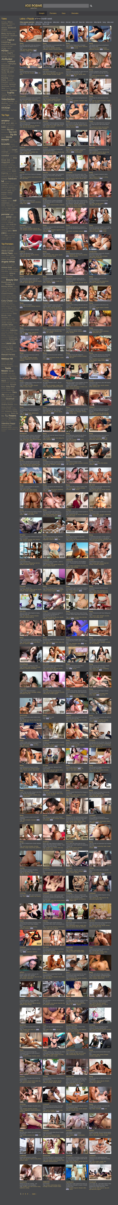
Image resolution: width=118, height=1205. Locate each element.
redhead (4, 219)
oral (9, 209)
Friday (12, 311)
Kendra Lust (12, 337)
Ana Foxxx (11, 259)
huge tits (4, 185)
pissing (16, 212)
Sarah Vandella (6, 397)
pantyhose (29, 951)
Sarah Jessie (9, 395)
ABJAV (3, 25)
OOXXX (4, 74)
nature (16, 205)
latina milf (75, 22)
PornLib (10, 80)
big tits (13, 134)
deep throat (50, 100)
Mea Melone (13, 356)
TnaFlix (10, 92)
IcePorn (4, 57)
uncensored (11, 235)
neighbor (31, 334)
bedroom (48, 152)
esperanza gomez (71, 926)
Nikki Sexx (4, 375)
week (49, 18)
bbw (8, 127)
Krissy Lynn (13, 339)
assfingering (31, 563)
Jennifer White (7, 325)
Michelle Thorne (6, 361)
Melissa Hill (7, 358)
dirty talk (84, 617)
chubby (9, 146)
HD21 (9, 48)
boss (56, 1110)
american (13, 121)
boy (103, 127)
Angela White (8, 261)
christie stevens (57, 1082)
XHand (11, 103)
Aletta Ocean (10, 249)
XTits (8, 105)
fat (7, 169)
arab (98, 668)
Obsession (4, 376)
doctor (80, 46)
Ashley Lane (4, 273)
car (98, 281)
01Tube (4, 22)
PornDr (4, 76)
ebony (11, 164)
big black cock (54, 73)
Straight (41, 13)
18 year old (4, 118)
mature (4, 201)
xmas (95, 77)
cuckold (11, 152)
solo (3, 226)
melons (9, 201)
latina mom (89, 22)
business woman (37, 229)
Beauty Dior (12, 280)
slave (101, 695)
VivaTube (10, 101)
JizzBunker (6, 59)
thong (67, 332)
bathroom (80, 204)
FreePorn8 (5, 44)
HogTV (10, 53)
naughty (3, 207)
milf (14, 200)
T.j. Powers (10, 415)
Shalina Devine (7, 404)
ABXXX (4, 28)
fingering (4, 173)
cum (16, 152)
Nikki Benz (11, 373)
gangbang (8, 175)
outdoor (7, 210)
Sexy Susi (10, 402)
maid (100, 822)
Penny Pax (5, 379)
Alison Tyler (10, 255)
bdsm (12, 127)
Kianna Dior (4, 339)
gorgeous (22, 668)
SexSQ (12, 86)
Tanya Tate (4, 418)
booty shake (9, 142)
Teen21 (3, 93)
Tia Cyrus (4, 420)
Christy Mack (5, 298)
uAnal (14, 95)
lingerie (3, 194)
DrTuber (4, 38)
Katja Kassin (10, 335)
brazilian (99, 438)
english (68, 979)
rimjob (14, 219)
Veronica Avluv (6, 427)
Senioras (12, 84)
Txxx (10, 95)
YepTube (13, 110)
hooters (12, 183)
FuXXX (13, 44)
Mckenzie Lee (5, 356)
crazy (54, 618)
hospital (68, 48)
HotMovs (12, 55)
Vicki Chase (12, 429)
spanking (8, 226)
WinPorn (4, 103)
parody (76, 48)
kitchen (85, 254)
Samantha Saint (6, 392)
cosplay (50, 618)
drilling (106, 177)
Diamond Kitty (11, 304)
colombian (38, 24)
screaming (4, 222)
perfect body (99, 439)
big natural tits (5, 135)
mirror (71, 1189)
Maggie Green (8, 352)
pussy (8, 217)
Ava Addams (7, 276)
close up (14, 146)
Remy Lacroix (5, 384)
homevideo (5, 183)
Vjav (16, 101)
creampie (4, 152)
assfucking (11, 125)
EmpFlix (4, 40)
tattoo (10, 231)
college (3, 148)
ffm (63, 438)
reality (14, 217)
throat (9, 233)
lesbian (4, 193)
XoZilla (3, 105)
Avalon (3, 280)
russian (14, 221)
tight (12, 233)
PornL (3, 80)
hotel (31, 50)
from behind (34, 359)
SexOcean (5, 86)
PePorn (10, 74)
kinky (9, 189)
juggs (5, 189)
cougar (3, 150)
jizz (2, 189)
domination (46, 102)
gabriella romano (97, 1006)
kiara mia (81, 22)
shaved (10, 222)
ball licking (72, 925)
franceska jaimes (53, 1161)
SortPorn (13, 90)
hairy (16, 176)
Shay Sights (9, 406)
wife (7, 239)
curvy (7, 158)
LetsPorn (4, 64)
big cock (13, 132)
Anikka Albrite (10, 265)
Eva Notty (15, 310)
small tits (12, 224)
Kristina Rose (5, 341)
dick (8, 160)
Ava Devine (11, 277)
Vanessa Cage (6, 425)
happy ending (101, 360)
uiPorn (3, 97)
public (3, 217)
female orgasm (98, 128)
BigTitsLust (11, 34)
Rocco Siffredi (5, 388)
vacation (72, 332)
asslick (30, 100)
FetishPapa (6, 42)
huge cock (48, 643)
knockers (4, 190)
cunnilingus (13, 156)
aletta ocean (26, 589)
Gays (63, 13)
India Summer (6, 316)
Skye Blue (9, 409)
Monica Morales (6, 364)
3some (11, 118)
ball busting (77, 950)
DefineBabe (5, 36)
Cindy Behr (13, 298)
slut (7, 224)
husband (10, 185)
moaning (12, 203)
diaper (54, 793)
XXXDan (5, 107)
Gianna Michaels (6, 313)
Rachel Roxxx (11, 381)
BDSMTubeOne (6, 31)
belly (100, 897)
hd (2, 181)
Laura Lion (11, 343)
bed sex (25, 49)
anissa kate (26, 439)
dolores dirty (101, 978)
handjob (4, 179)
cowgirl (14, 150)
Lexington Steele (7, 347)
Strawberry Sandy (11, 411)
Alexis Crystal (7, 251)
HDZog (3, 53)
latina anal (110, 22)
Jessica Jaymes (6, 326)
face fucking (11, 165)
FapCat (10, 40)
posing (76, 256)
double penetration (35, 1110)
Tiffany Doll (11, 420)
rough (9, 221)
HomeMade (5, 55)
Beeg (3, 33)
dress (24, 466)
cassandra (92, 1004)
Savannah (10, 399)
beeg (104, 22)
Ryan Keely (10, 390)
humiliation (92, 822)
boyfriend (91, 49)
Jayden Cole (11, 321)
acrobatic (48, 99)
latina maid (45, 24)
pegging (79, 1004)
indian (15, 185)
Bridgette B (10, 284)
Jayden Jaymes (6, 323)
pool (100, 332)
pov (12, 214)
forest (44, 359)
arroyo (94, 48)
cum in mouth (5, 153)
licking (10, 193)
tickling (39, 896)
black (3, 137)
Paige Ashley (12, 376)
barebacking (49, 589)
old (6, 208)
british (15, 142)
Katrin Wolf (4, 337)
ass (12, 123)
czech (70, 464)
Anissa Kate (6, 267)
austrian (99, 1029)
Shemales (74, 13)
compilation (9, 148)
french (10, 173)
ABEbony (12, 24)
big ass (10, 129)
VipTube (4, 101)
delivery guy (35, 413)
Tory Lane (8, 421)
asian (8, 123)
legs (13, 190)
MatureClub (5, 66)
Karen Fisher (9, 334)
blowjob (5, 139)
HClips (3, 48)
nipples (9, 207)
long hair (9, 194)
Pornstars (53, 13)
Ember (10, 308)
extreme (91, 178)
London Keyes (6, 351)
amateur (5, 120)
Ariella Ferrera (13, 269)
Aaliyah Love (5, 247)
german (14, 175)
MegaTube (5, 70)
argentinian (72, 254)
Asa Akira (4, 271)
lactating (47, 820)
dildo (12, 160)
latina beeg (39, 22)
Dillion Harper (5, 306)
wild (10, 239)
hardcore (12, 178)
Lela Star (4, 345)
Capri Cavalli (5, 290)
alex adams (76, 386)
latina (9, 191)
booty (3, 142)
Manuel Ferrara (8, 355)
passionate (4, 212)
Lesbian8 (11, 61)
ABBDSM (4, 24)
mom (3, 205)
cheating (3, 146)
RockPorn (4, 84)
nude (13, 207)
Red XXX (13, 382)
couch (54, 256)
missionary (5, 203)
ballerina (84, 1029)
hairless (68, 75)
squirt (13, 226)
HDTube (12, 51)
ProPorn (11, 82)
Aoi (6, 269)
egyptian (58, 229)
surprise (91, 77)
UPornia (9, 97)
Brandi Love (6, 282)
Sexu (3, 88)
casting (13, 144)
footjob (25, 541)
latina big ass (48, 22)
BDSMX (14, 31)
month (44, 18)
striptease (12, 228)
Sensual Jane (11, 401)
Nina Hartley (11, 375)
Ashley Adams (13, 271)
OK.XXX (10, 72)
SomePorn (5, 90)
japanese (12, 187)
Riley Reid (10, 387)
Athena (12, 273)
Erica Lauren (7, 310)
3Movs (10, 22)
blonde (9, 137)
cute (10, 158)
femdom (9, 171)
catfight (39, 692)
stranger (22, 746)
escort (44, 282)
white (3, 239)
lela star (68, 22)
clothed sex (30, 978)
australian (74, 643)
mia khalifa (23, 24)
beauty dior (61, 564)
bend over (95, 127)
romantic (3, 221)
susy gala (30, 24)
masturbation (6, 198)
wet (14, 237)
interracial (4, 187)
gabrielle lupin (46, 1111)
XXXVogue (5, 110)
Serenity (3, 402)
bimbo (90, 978)
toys (6, 235)
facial (10, 167)
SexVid (8, 88)
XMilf (15, 103)
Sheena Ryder (6, 408)
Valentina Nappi (8, 423)
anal (3, 123)
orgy (2, 210)
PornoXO (4, 82)
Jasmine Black (6, 319)
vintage (3, 237)
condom (73, 284)
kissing (14, 189)
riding (9, 219)
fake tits (15, 167)
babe (3, 127)
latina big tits (97, 22)
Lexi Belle (10, 345)
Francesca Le (5, 311)
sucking (4, 231)
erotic (93, 203)
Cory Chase (7, 301)
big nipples (96, 1135)
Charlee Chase (5, 295)
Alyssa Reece (5, 257)
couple (9, 150)
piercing (10, 212)
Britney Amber (7, 286)
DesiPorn (13, 36)
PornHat (4, 78)
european (4, 165)
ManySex (12, 64)
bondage (12, 140)
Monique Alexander (7, 366)
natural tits (9, 205)
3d (93, 1188)
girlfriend (4, 176)
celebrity (35, 795)
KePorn (3, 61)
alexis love (53, 951)
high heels (8, 181)
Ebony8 (10, 38)
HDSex (5, 50)
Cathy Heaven (12, 291)
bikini (101, 331)
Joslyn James (5, 330)
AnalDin (4, 30)
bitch (85, 178)
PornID (11, 78)
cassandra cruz (99, 1004)
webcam (9, 237)
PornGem (11, 76)
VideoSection (8, 99)
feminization (103, 821)
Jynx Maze (4, 332)
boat (72, 567)
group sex (11, 176)
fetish (14, 171)
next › (34, 1194)
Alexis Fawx (7, 253)
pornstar (5, 214)
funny (3, 175)
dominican (92, 282)
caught (71, 590)
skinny (3, 224)
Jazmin (15, 323)
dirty (80, 617)
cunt (2, 158)
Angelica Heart (5, 264)
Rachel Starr (5, 382)
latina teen (56, 22)
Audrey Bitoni (5, 275)
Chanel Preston (7, 293)
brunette (5, 144)
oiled (2, 208)
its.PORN (11, 57)
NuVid (3, 72)
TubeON (4, 95)
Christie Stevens (11, 297)
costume (68, 721)
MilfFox (12, 70)
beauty (3, 130)
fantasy (3, 169)
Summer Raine (5, 413)
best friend (99, 48)
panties (12, 210)
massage (4, 196)
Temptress (12, 418)
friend (14, 173)
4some (71, 514)
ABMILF (9, 26)
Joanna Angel (10, 328)
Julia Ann (14, 330)
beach (56, 254)
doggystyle (5, 162)
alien (70, 178)
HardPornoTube (6, 46)
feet (10, 169)
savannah (73, 441)
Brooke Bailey (11, 288)
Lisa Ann (9, 349)
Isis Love (11, 317)
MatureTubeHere (7, 68)
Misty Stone (9, 362)
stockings (4, 228)
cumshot (5, 155)
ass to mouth (95, 872)
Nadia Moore (6, 369)
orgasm (14, 209)
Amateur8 (12, 28)
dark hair (73, 1085)
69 (23, 73)
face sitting (4, 167)
